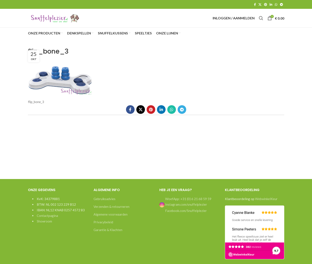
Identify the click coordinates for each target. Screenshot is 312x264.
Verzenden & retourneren (111, 211)
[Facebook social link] (255, 4)
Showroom (44, 225)
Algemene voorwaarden (111, 218)
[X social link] (260, 4)
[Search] (261, 20)
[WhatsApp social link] (276, 4)
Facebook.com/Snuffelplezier (185, 215)
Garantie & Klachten (108, 234)
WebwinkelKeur (266, 203)
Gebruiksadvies (104, 203)
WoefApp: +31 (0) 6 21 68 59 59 (187, 203)
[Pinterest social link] (265, 4)
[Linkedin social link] (271, 4)
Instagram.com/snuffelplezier (183, 208)
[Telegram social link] (281, 4)
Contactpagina (47, 220)
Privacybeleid (103, 226)
